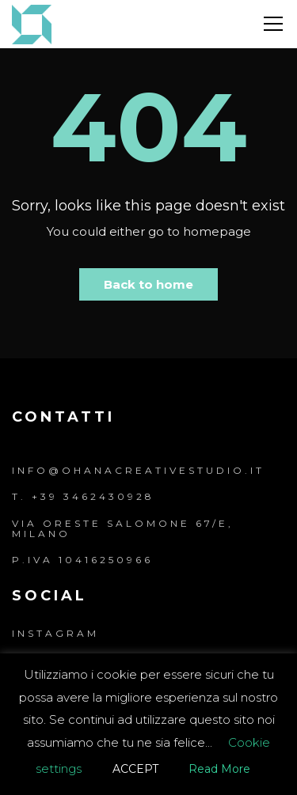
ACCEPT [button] (135, 769)
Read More (219, 769)
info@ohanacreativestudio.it (138, 470)
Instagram (55, 633)
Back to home (148, 284)
